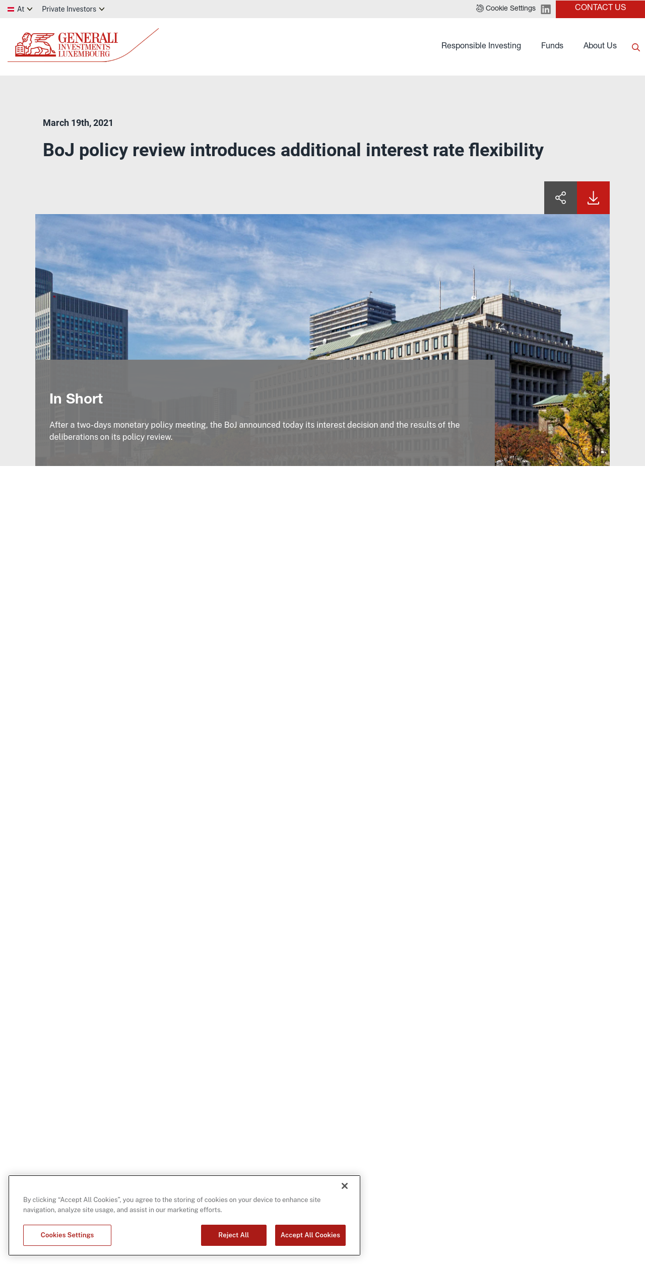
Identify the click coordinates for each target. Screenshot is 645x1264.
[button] (506, 9)
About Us (600, 47)
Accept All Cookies (310, 1235)
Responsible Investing (481, 47)
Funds (552, 47)
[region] (184, 1215)
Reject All (233, 1235)
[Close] (345, 1186)
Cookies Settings (67, 1235)
